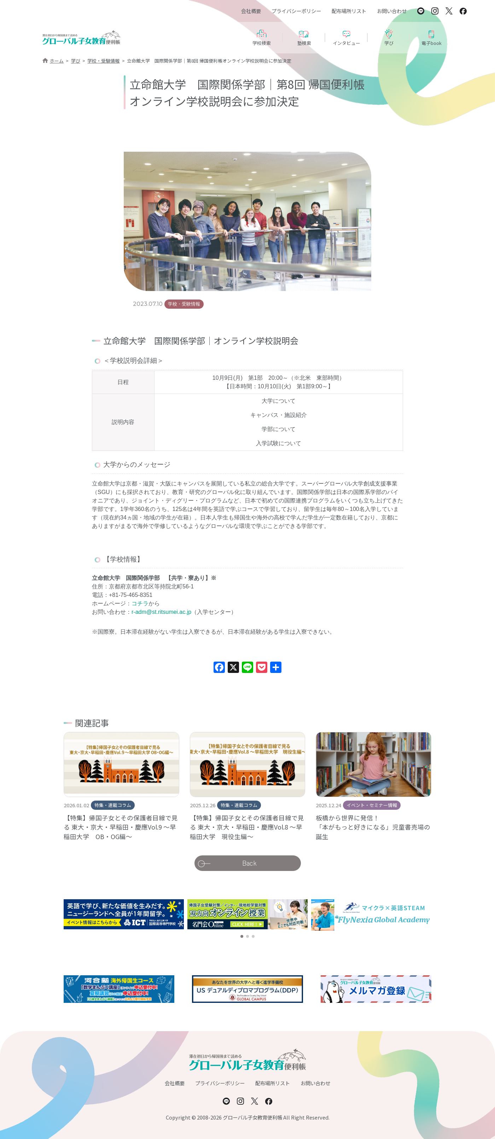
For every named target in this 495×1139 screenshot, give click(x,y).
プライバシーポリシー (296, 10)
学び (75, 60)
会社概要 (251, 10)
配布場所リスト (349, 10)
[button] (241, 936)
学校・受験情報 (103, 60)
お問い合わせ (392, 10)
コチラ (140, 603)
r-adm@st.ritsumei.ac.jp (161, 612)
